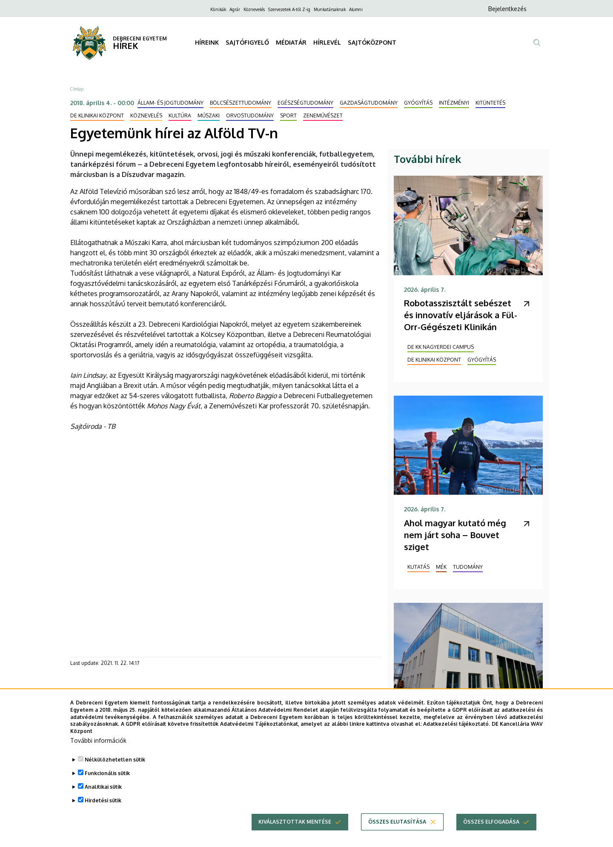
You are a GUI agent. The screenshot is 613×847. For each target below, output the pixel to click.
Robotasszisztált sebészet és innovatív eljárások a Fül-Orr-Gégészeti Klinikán (460, 314)
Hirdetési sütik (103, 800)
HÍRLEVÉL (327, 42)
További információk (98, 740)
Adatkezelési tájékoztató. (456, 724)
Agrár (234, 9)
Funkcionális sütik (107, 773)
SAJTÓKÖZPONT (372, 42)
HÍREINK (207, 42)
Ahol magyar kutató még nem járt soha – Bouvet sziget (455, 534)
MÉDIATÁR (291, 42)
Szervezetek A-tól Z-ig (289, 9)
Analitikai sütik (103, 787)
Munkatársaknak (330, 9)
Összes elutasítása (397, 821)
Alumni (356, 9)
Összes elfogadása (491, 821)
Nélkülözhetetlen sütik (115, 759)
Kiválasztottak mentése (294, 821)
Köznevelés (254, 9)
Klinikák (218, 9)
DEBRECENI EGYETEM (140, 38)
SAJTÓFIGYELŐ (247, 42)
